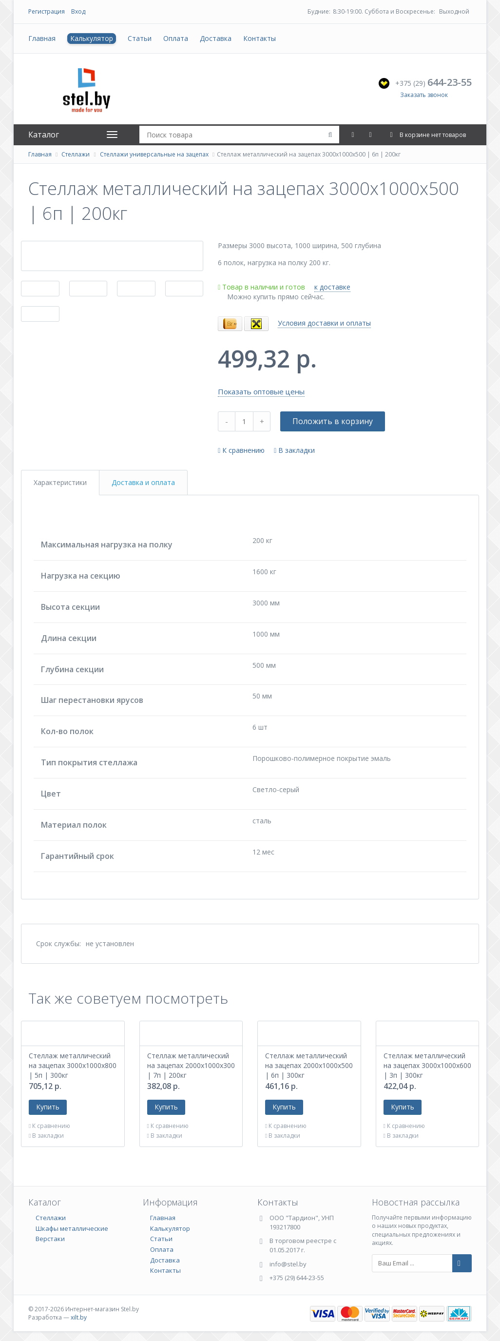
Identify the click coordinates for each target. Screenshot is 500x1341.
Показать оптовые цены (261, 391)
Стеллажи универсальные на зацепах (154, 154)
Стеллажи (75, 154)
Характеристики (60, 482)
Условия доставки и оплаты (324, 323)
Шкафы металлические (72, 1228)
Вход (78, 11)
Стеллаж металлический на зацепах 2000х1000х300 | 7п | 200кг (191, 1065)
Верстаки (50, 1238)
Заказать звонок (424, 95)
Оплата (175, 38)
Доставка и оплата (143, 482)
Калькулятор (91, 38)
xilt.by (79, 1317)
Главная (42, 38)
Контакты (259, 38)
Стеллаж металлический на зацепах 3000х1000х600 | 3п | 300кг (427, 1065)
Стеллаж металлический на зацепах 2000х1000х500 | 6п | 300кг (309, 1065)
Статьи (140, 38)
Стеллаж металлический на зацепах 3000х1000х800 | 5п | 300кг (72, 1065)
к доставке (332, 287)
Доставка (215, 38)
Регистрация (46, 11)
